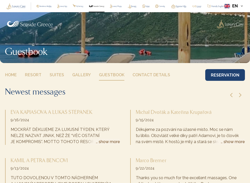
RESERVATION (225, 75)
